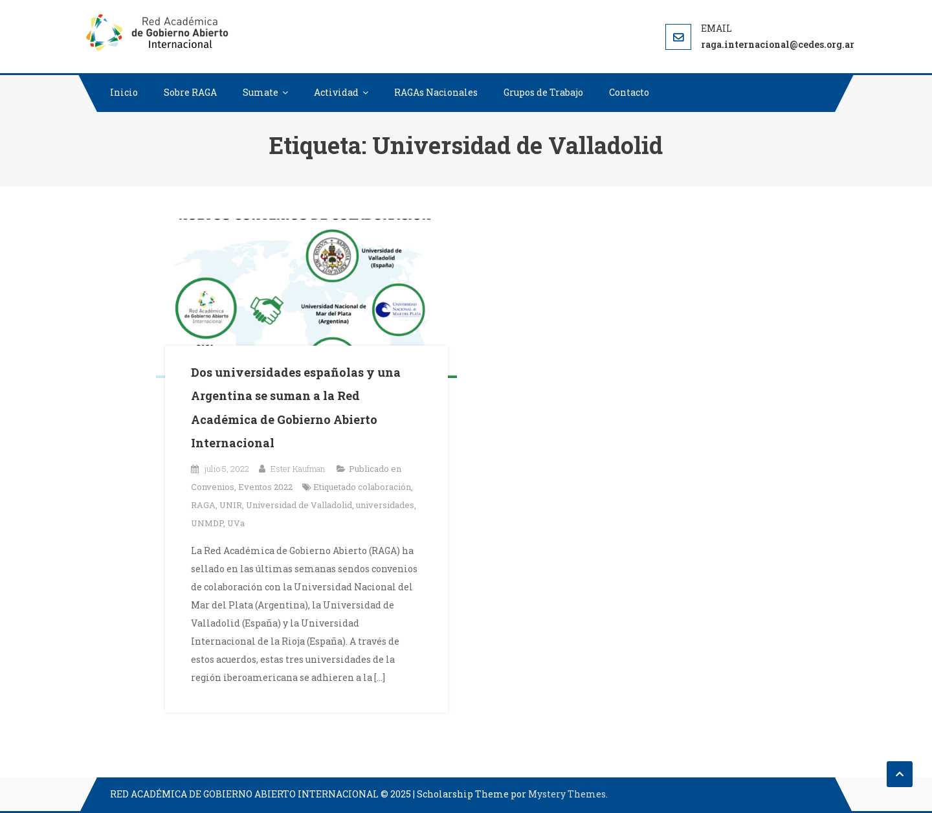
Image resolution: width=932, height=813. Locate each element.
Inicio (124, 92)
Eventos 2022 (265, 487)
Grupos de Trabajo (543, 92)
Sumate (260, 92)
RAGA (203, 505)
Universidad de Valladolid (299, 505)
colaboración (384, 487)
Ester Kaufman (298, 468)
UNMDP (207, 523)
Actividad (336, 92)
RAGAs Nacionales (436, 92)
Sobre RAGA (190, 92)
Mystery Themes (567, 794)
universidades (385, 505)
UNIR (230, 505)
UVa (236, 523)
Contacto (629, 92)
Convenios (212, 487)
